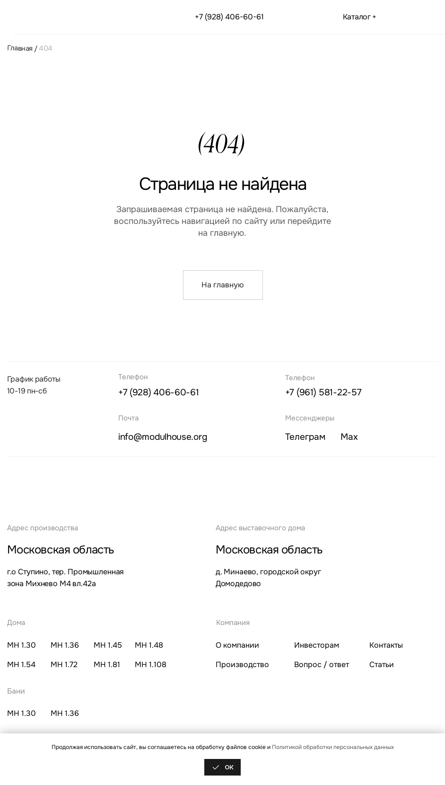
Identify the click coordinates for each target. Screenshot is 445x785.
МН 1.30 (21, 645)
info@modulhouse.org (162, 437)
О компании (237, 645)
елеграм (305, 436)
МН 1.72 (64, 665)
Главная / (22, 48)
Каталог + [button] (359, 17)
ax (349, 436)
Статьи (381, 665)
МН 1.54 (21, 665)
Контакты (386, 645)
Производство (242, 665)
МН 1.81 (107, 665)
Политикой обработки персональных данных (333, 747)
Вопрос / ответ (321, 665)
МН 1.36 (65, 645)
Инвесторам (316, 645)
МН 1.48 (149, 645)
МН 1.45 (108, 645)
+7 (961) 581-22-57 (323, 392)
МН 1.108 (150, 665)
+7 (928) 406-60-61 (229, 17)
